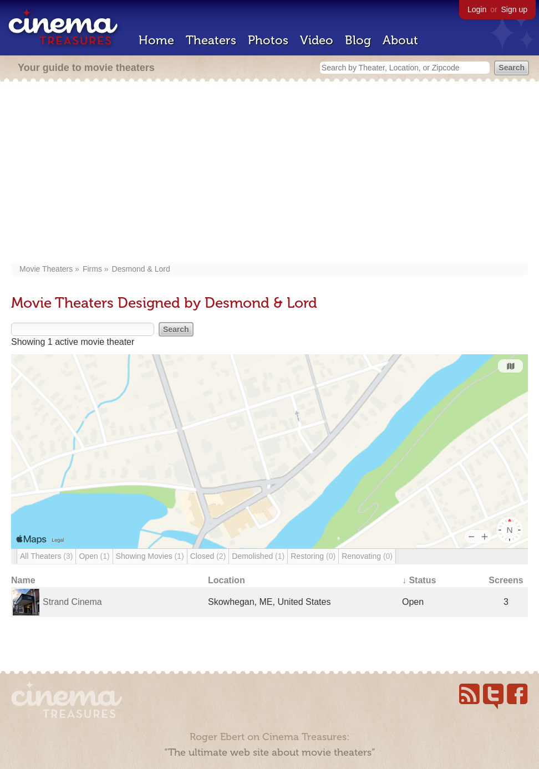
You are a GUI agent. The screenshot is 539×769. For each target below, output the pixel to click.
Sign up (514, 9)
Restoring (313, 556)
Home (156, 40)
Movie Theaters (46, 268)
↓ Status (419, 580)
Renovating (367, 556)
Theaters (211, 40)
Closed (208, 556)
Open (94, 556)
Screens (506, 580)
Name (23, 580)
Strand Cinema (72, 602)
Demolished (258, 556)
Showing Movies (150, 556)
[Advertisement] (270, 173)
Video (316, 40)
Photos (268, 40)
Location (226, 580)
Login (476, 9)
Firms (92, 268)
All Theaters (46, 556)
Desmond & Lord (141, 268)
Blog (358, 40)
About (400, 40)
